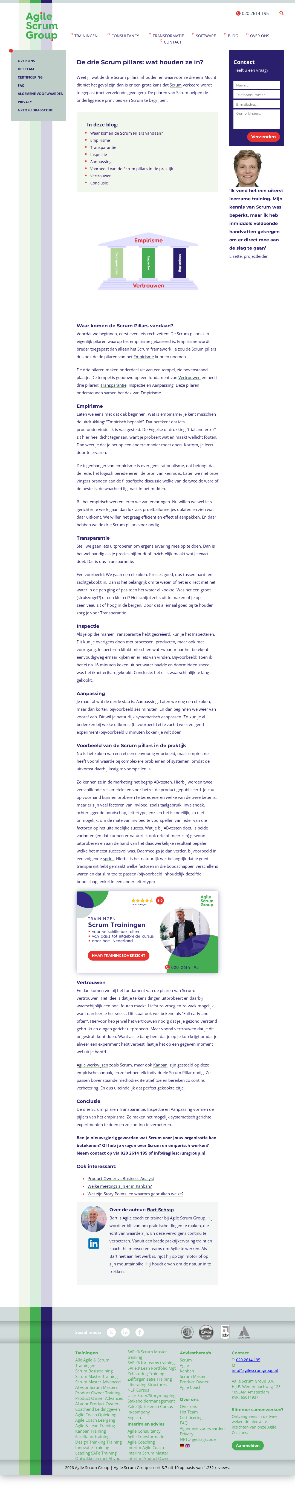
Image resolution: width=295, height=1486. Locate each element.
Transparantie (103, 147)
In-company (139, 1412)
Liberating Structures (147, 1384)
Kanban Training (90, 1431)
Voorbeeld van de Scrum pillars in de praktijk (131, 168)
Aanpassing (101, 161)
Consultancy (125, 35)
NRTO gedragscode (35, 110)
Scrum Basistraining (94, 1371)
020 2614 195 (255, 13)
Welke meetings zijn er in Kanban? (120, 1186)
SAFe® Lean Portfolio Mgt (152, 1368)
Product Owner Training (97, 1392)
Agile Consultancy (144, 1431)
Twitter (111, 1332)
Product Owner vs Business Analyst (121, 1178)
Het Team (26, 69)
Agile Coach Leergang (95, 1420)
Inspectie (98, 154)
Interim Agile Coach (146, 1447)
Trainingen (86, 35)
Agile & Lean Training (95, 1425)
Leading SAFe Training (96, 1453)
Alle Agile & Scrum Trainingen (92, 1362)
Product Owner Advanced (99, 1398)
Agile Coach (190, 1387)
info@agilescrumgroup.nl (255, 1370)
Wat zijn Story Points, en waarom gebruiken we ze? (135, 1193)
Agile (184, 1365)
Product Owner (194, 1381)
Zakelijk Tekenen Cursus (150, 1406)
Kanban (160, 1065)
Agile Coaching (141, 1442)
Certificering (30, 77)
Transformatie (168, 35)
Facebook (139, 1332)
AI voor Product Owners (97, 1403)
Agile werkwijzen (92, 1065)
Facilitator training (92, 1436)
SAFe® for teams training (151, 1362)
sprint (108, 858)
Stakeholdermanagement (151, 1401)
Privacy (25, 102)
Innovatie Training (92, 1447)
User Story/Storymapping (151, 1395)
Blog (233, 35)
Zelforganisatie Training (150, 1379)
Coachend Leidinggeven (97, 1409)
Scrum (176, 85)
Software (206, 35)
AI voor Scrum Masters (96, 1387)
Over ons (259, 35)
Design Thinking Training (98, 1442)
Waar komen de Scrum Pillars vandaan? (126, 133)
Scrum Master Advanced (98, 1381)
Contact (173, 42)
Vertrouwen (101, 176)
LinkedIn (125, 1332)
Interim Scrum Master (148, 1453)
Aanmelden (248, 1445)
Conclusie (99, 183)
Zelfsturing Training (146, 1373)
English (134, 1417)
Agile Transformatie (146, 1436)
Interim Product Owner (149, 1458)
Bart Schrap (160, 1209)
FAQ (21, 85)
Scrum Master (193, 1376)
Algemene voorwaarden (40, 93)
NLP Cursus (138, 1390)
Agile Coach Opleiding (95, 1414)
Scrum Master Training (96, 1376)
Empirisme (100, 140)
